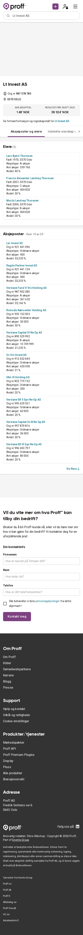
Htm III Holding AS (18, 377)
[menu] (75, 6)
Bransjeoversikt (13, 779)
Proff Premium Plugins (18, 755)
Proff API (9, 748)
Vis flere (73, 468)
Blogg (7, 681)
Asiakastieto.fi (11, 920)
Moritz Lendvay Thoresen (22, 200)
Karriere (8, 675)
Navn (6, 570)
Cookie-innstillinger (16, 721)
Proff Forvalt (9, 908)
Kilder (7, 663)
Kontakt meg (17, 616)
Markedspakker (13, 742)
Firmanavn (10, 554)
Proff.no (7, 883)
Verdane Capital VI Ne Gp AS (24, 332)
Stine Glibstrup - (37, 836)
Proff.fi (6, 896)
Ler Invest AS (14, 243)
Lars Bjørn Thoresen (19, 155)
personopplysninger (47, 601)
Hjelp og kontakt (14, 709)
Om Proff (9, 657)
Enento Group (20, 839)
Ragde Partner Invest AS (21, 265)
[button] (55, 6)
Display (8, 761)
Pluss (7, 767)
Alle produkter (12, 773)
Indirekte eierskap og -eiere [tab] (60, 131)
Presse (8, 687)
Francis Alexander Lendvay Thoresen (30, 178)
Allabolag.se (9, 902)
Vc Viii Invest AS (16, 354)
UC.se (6, 914)
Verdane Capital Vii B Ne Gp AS (25, 421)
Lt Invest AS (62, 121)
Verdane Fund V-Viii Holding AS (26, 287)
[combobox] (45, 15)
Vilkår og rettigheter (16, 715)
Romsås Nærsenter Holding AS (26, 310)
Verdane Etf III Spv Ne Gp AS (24, 444)
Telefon (8, 585)
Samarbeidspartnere (17, 669)
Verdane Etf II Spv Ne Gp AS (23, 399)
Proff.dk (7, 890)
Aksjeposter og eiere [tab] (18, 131)
